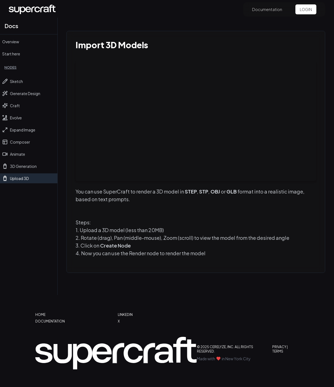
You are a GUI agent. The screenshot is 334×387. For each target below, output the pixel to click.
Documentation (267, 9)
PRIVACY (279, 347)
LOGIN (306, 9)
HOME (40, 315)
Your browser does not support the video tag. (196, 121)
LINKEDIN (125, 315)
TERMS (277, 351)
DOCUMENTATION (50, 321)
